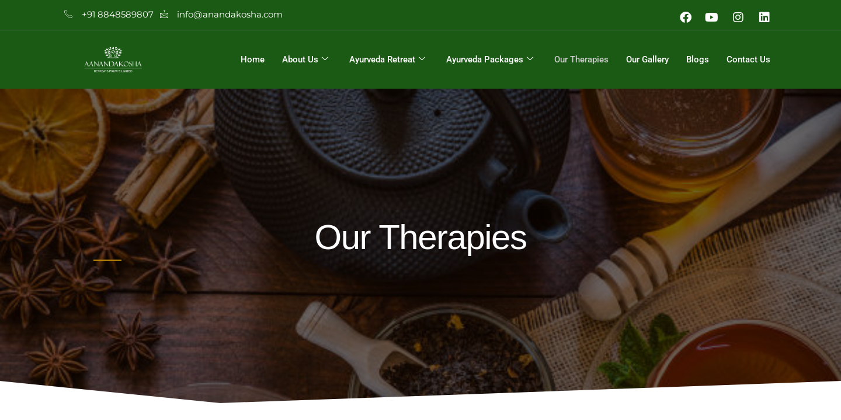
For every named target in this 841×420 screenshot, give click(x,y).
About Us (305, 59)
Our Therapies (581, 59)
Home (253, 59)
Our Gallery (647, 59)
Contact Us (748, 59)
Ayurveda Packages (489, 59)
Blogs (697, 59)
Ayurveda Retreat (387, 59)
